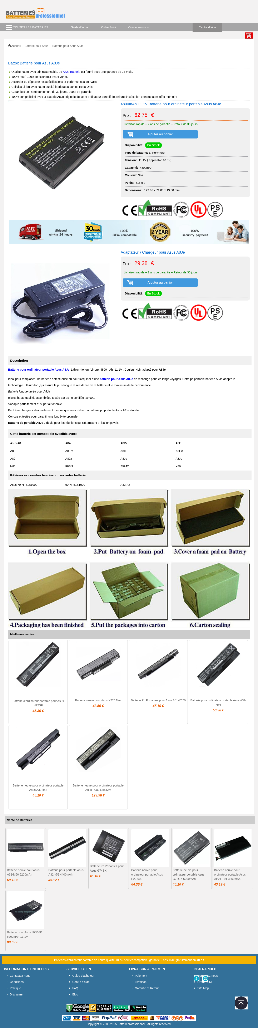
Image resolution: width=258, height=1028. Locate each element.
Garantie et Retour (147, 988)
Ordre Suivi (108, 27)
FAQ (75, 988)
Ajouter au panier (160, 134)
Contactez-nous (138, 27)
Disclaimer (16, 994)
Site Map (203, 988)
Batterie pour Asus (36, 46)
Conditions (17, 982)
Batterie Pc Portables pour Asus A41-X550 (158, 700)
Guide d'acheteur (83, 975)
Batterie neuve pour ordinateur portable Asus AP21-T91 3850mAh (230, 874)
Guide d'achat (80, 27)
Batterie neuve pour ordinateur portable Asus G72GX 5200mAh (188, 874)
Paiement (141, 975)
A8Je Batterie (71, 71)
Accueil (16, 46)
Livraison (141, 982)
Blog (75, 994)
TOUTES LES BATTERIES (30, 27)
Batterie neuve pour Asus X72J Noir (98, 700)
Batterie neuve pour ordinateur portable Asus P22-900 (147, 874)
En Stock (153, 145)
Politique (15, 988)
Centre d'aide (207, 27)
